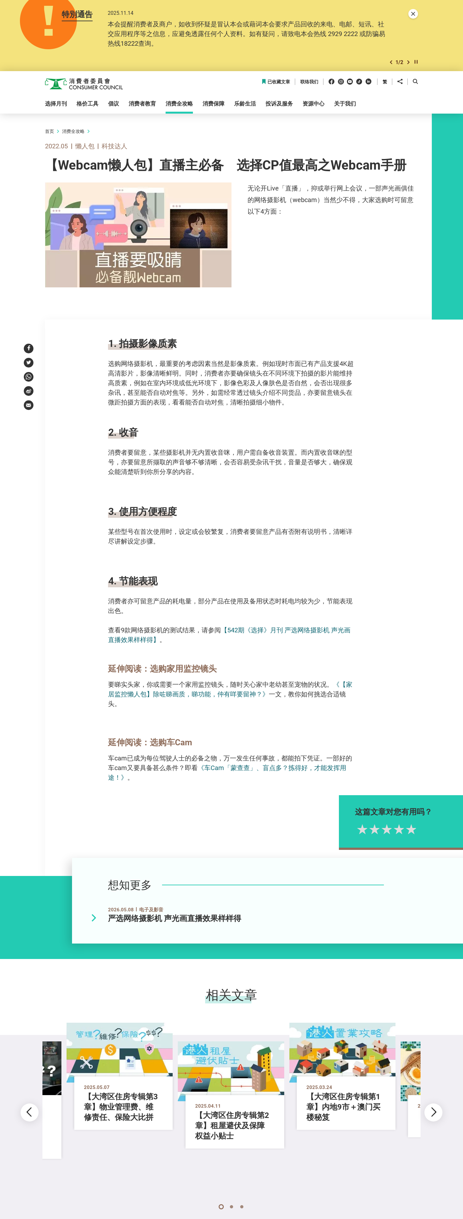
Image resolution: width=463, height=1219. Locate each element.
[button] (391, 62)
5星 (428, 829)
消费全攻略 (73, 131)
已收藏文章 (275, 82)
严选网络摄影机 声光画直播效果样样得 (174, 918)
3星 (403, 829)
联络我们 (309, 82)
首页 (49, 131)
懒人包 (85, 146)
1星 (379, 829)
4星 (416, 829)
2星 (391, 829)
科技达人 (114, 146)
